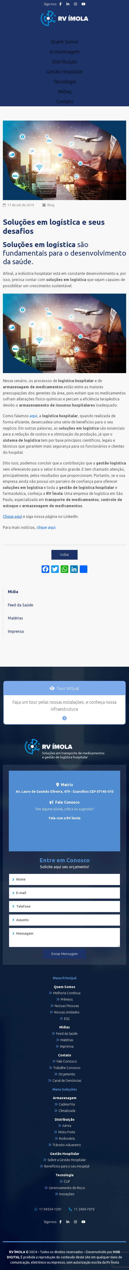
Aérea (66, 1126)
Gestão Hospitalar (64, 71)
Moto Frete (66, 1132)
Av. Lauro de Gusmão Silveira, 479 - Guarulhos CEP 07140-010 (64, 791)
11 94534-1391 (48, 1209)
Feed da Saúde (20, 605)
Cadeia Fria (67, 1104)
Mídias (64, 91)
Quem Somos (65, 41)
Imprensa (16, 631)
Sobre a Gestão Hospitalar (67, 1160)
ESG (67, 1019)
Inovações (66, 1194)
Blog (50, 205)
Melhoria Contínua (66, 993)
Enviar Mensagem (64, 954)
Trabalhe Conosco (66, 1068)
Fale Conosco (67, 1061)
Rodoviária (67, 1138)
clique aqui (45, 527)
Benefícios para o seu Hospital (66, 1166)
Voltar (64, 555)
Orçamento (67, 1074)
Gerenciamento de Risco (67, 1188)
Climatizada (67, 1111)
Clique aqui (12, 516)
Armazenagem (65, 51)
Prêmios (67, 999)
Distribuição (64, 61)
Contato (64, 101)
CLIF (67, 1181)
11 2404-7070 (81, 1209)
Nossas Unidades (66, 1012)
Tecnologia (64, 81)
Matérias (15, 618)
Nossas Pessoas (67, 1006)
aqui (33, 416)
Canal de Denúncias (66, 1081)
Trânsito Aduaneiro (67, 1145)
